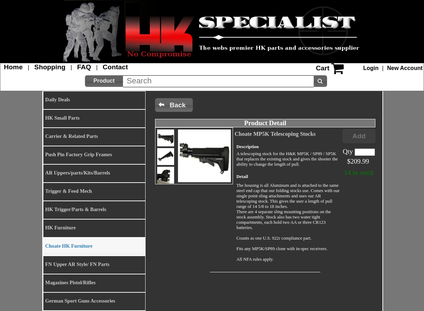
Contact (115, 67)
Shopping (49, 67)
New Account (405, 68)
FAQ (84, 67)
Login (371, 68)
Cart (322, 68)
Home (13, 67)
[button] (104, 81)
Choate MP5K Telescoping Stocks (275, 134)
